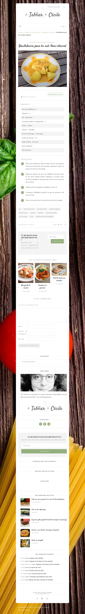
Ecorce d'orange (54, 209)
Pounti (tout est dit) (36, 570)
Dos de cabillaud (29, 209)
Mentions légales (23, 610)
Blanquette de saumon (25, 286)
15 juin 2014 (22, 224)
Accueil (20, 32)
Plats (32, 32)
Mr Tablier (23, 573)
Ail (20, 209)
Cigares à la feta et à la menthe (41, 561)
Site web (21, 339)
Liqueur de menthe (36, 558)
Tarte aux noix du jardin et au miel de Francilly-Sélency (48, 499)
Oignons (40, 212)
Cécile (32, 224)
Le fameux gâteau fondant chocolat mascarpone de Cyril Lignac (50, 520)
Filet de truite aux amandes (59, 279)
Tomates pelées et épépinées (44, 216)
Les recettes (27, 32)
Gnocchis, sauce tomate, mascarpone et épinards (45, 530)
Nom (20, 326)
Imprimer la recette (55, 94)
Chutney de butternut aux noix (41, 577)
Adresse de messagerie (22, 332)
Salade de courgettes (37, 540)
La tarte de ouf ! (35, 567)
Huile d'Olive (23, 212)
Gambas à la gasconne (42, 286)
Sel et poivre (23, 216)
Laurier (32, 212)
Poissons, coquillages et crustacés (45, 32)
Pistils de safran (51, 212)
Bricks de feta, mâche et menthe (41, 580)
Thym (31, 216)
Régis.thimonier (25, 564)
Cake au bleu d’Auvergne (39, 509)
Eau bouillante (42, 209)
